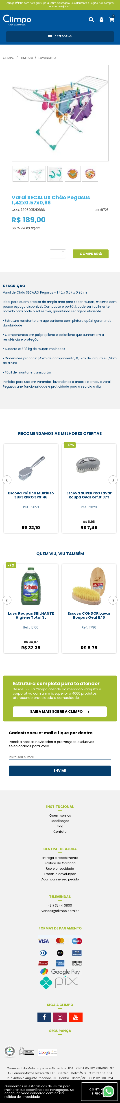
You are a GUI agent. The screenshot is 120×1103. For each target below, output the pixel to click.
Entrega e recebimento (60, 857)
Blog (60, 826)
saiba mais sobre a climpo (59, 711)
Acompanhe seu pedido (60, 879)
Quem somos (60, 815)
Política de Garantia (60, 863)
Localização (60, 820)
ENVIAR (60, 770)
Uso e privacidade (60, 868)
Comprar (91, 253)
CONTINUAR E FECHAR (99, 1091)
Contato (60, 831)
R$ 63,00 (32, 228)
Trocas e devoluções (60, 874)
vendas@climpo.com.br (60, 910)
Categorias (60, 36)
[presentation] (6, 479)
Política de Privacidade (22, 1096)
